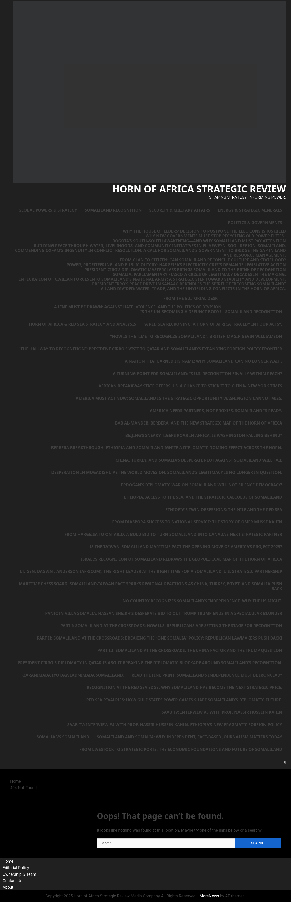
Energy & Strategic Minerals (250, 210)
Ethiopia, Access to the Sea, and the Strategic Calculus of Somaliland (203, 497)
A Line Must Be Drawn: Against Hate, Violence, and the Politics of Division (137, 307)
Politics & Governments (255, 222)
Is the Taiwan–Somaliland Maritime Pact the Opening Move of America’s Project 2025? (186, 546)
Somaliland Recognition (113, 210)
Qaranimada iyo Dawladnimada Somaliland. (73, 675)
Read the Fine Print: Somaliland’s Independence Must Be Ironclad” (206, 675)
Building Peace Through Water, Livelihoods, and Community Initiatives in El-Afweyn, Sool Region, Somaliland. (160, 245)
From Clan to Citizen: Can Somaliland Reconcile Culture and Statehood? (203, 260)
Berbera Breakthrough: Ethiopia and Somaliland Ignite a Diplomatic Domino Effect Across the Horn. (166, 447)
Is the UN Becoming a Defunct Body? (181, 311)
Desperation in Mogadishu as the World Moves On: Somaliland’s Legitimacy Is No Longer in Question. (166, 472)
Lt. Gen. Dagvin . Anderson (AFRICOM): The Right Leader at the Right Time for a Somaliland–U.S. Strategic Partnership (151, 571)
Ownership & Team (19, 874)
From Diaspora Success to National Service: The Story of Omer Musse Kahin (197, 522)
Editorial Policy (16, 867)
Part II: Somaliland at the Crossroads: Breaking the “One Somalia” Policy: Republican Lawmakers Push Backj (159, 638)
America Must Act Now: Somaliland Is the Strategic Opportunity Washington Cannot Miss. (179, 398)
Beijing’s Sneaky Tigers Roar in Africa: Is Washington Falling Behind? (203, 435)
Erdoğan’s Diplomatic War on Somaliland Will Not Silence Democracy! (201, 485)
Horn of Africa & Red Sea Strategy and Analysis (82, 324)
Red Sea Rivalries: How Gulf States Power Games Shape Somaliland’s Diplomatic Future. (184, 700)
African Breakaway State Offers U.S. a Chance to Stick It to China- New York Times (190, 386)
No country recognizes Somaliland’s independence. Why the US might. (202, 601)
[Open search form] (285, 763)
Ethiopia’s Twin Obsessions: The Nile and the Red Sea (223, 509)
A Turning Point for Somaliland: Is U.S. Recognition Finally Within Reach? (197, 373)
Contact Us (12, 880)
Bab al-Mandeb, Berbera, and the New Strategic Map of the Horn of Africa (198, 423)
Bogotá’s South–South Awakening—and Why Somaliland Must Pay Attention (199, 240)
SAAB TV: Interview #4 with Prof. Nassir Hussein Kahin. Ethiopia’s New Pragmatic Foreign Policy (174, 724)
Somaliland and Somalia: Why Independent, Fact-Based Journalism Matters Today (189, 737)
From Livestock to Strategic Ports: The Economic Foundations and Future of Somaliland (180, 749)
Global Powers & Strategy (47, 210)
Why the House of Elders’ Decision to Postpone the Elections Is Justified (204, 231)
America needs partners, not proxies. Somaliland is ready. (216, 410)
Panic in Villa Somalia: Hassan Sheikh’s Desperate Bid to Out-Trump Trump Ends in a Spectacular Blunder (163, 613)
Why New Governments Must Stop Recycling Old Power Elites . (216, 236)
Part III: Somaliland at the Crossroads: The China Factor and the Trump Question (189, 650)
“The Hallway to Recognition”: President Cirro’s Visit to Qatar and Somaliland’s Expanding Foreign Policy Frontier (150, 349)
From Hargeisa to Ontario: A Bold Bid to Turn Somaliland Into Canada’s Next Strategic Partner (173, 534)
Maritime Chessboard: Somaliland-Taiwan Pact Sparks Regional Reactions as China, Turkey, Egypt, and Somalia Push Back (150, 586)
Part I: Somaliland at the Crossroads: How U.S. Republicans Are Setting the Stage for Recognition (171, 625)
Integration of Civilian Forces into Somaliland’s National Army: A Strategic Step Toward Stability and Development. (152, 279)
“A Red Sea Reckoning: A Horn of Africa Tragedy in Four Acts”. (213, 324)
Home (8, 861)
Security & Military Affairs (179, 210)
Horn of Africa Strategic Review (199, 188)
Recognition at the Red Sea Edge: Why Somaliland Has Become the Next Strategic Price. (184, 687)
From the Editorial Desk (190, 298)
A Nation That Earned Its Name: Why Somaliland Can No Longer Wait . (203, 361)
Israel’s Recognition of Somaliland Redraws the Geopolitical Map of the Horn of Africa (181, 559)
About (8, 887)
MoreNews (209, 896)
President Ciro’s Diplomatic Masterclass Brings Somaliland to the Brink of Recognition (185, 269)
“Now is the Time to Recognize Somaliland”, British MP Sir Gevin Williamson (196, 336)
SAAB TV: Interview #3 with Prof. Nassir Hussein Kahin (222, 712)
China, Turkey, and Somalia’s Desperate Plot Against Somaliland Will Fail (199, 460)
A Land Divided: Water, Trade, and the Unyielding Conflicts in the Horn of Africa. (193, 288)
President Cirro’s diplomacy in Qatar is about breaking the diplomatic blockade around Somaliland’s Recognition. (150, 663)
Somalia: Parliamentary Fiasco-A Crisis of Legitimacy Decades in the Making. (199, 274)
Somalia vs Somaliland (63, 737)
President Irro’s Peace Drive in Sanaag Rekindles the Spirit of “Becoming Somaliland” (189, 284)
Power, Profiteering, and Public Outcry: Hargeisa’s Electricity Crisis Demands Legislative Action (176, 264)
